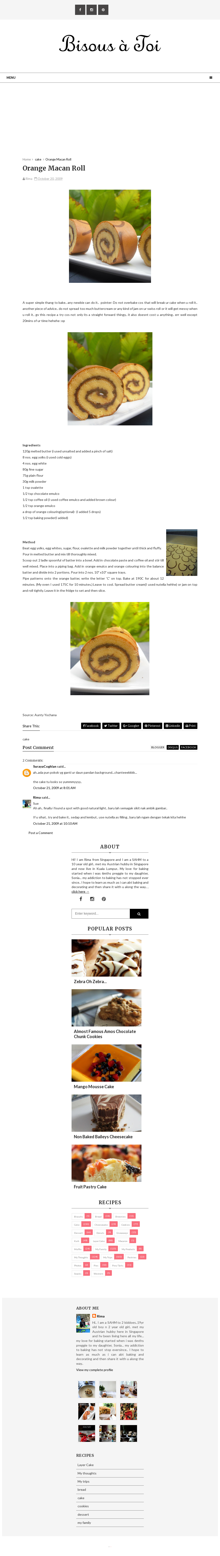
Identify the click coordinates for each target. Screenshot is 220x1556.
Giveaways (122, 1232)
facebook (188, 747)
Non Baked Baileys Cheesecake (103, 1136)
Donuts (100, 1232)
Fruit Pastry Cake (90, 1186)
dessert (78, 1232)
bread (98, 1216)
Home (27, 159)
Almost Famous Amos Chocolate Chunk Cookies (105, 1034)
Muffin (78, 1249)
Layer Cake (99, 1241)
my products (128, 1249)
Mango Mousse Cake (94, 1086)
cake (76, 1224)
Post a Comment (40, 833)
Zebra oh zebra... (90, 981)
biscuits (78, 1216)
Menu (11, 77)
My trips (107, 1257)
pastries (131, 1257)
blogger (157, 747)
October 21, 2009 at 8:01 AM (54, 788)
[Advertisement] (110, 124)
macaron (122, 1241)
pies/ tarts (117, 1265)
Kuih (76, 1241)
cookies (125, 1224)
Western (98, 1273)
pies (96, 1265)
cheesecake (101, 1224)
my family (101, 1249)
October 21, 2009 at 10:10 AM (55, 823)
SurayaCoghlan (44, 766)
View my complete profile (94, 1370)
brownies (120, 1216)
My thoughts (81, 1257)
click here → (80, 891)
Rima (37, 797)
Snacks (77, 1273)
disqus (173, 747)
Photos (77, 1265)
